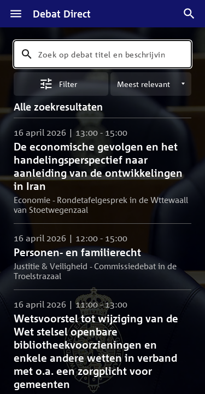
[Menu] (15, 14)
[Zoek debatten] (189, 14)
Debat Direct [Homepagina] (62, 14)
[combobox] (102, 54)
